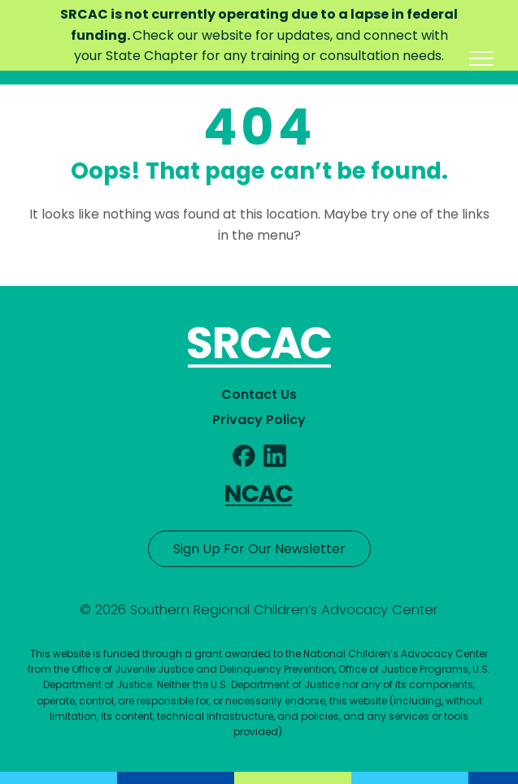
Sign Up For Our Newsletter (259, 548)
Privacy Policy (259, 419)
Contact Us (259, 394)
